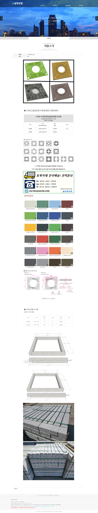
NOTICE (84, 1)
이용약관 (44, 495)
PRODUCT (80, 1)
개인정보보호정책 (50, 495)
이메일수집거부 (56, 495)
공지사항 (81, 5)
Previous (1, 18)
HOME (76, 1)
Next (96, 18)
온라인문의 (68, 5)
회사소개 (42, 5)
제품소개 (55, 5)
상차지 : (42, 506)
